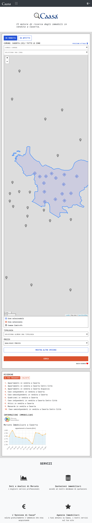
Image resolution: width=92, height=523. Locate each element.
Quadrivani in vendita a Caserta (23, 397)
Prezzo (7, 339)
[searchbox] (46, 334)
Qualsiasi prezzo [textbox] (13, 343)
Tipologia (8, 330)
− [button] (7, 62)
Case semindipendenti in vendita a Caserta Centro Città (35, 409)
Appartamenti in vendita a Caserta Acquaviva (28, 389)
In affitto (25, 38)
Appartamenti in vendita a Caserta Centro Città (30, 386)
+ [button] (7, 58)
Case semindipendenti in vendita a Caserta (28, 394)
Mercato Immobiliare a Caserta (21, 424)
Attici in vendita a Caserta (21, 403)
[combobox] (46, 47)
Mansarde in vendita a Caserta (22, 406)
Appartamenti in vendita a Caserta (24, 383)
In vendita (10, 38)
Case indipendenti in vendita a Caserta (26, 392)
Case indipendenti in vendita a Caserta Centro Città (32, 400)
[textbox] (46, 47)
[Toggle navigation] (16, 3)
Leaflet (68, 315)
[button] (88, 3)
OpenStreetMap (83, 315)
